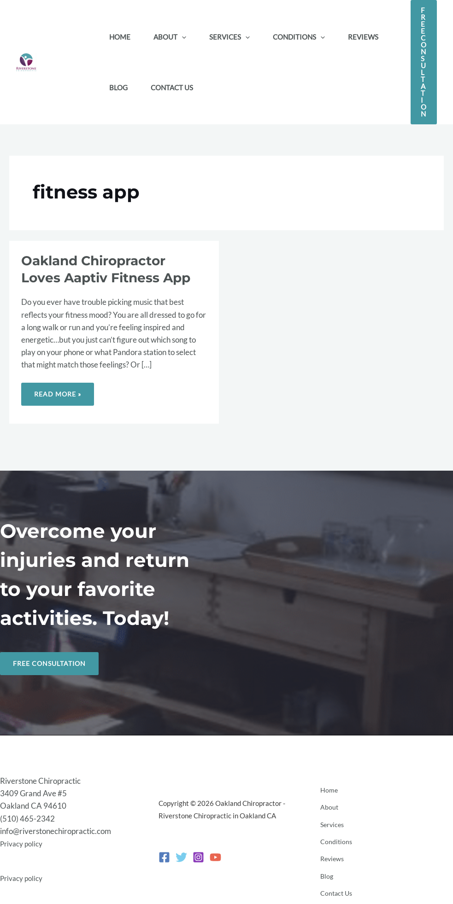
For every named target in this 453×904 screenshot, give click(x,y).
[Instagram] (198, 854)
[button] (181, 37)
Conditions (334, 838)
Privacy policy (23, 841)
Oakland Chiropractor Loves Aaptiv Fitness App (112, 269)
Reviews (330, 851)
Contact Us (335, 876)
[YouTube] (215, 854)
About (327, 813)
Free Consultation (52, 664)
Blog (324, 863)
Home (326, 801)
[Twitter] (181, 854)
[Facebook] (164, 854)
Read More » (63, 390)
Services (330, 826)
